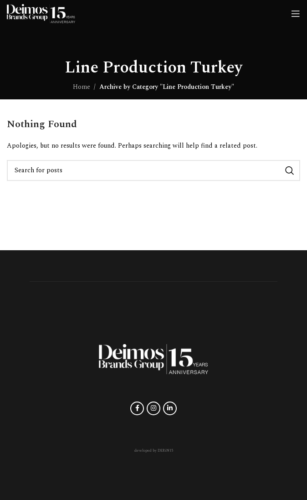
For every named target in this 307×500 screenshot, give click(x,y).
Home (81, 87)
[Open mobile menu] (296, 14)
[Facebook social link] (137, 408)
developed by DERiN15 (153, 451)
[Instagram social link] (153, 408)
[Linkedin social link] (170, 408)
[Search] (153, 170)
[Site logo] (41, 13)
